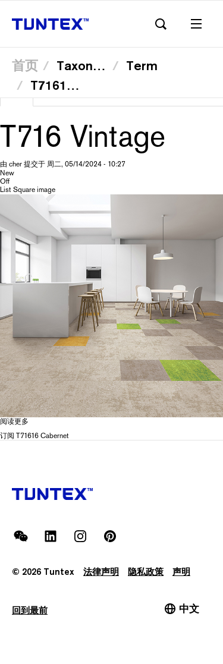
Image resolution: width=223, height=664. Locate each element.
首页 (25, 65)
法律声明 (101, 572)
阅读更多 (14, 421)
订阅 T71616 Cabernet (34, 436)
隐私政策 (146, 572)
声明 (181, 572)
